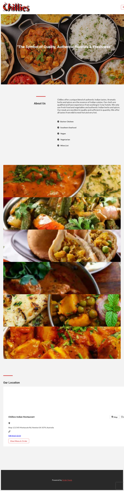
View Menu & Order (18, 441)
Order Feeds (67, 480)
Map (114, 417)
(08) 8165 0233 (14, 436)
